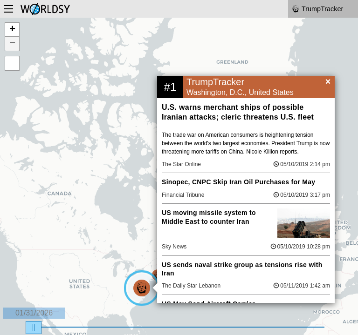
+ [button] (12, 30)
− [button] (12, 44)
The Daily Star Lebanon (191, 285)
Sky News (174, 246)
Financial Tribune (183, 195)
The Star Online (181, 164)
